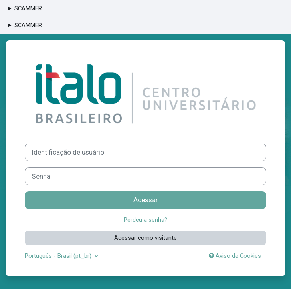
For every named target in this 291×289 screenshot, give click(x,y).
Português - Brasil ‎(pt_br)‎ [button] (59, 255)
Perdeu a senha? (145, 219)
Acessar (145, 200)
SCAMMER (28, 8)
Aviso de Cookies (235, 255)
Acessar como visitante (145, 237)
